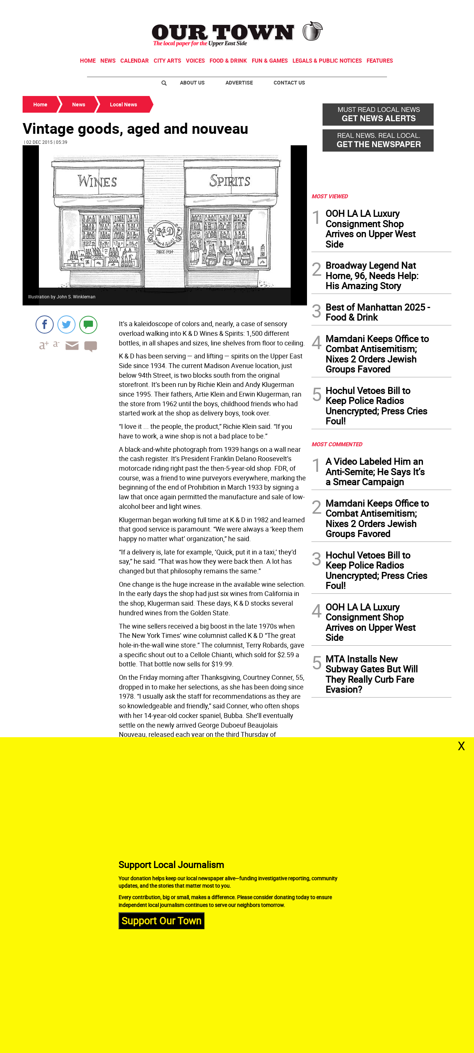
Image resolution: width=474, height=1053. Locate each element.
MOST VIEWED (329, 196)
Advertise (239, 82)
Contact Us (289, 82)
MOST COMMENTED (336, 444)
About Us (192, 82)
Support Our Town (161, 920)
